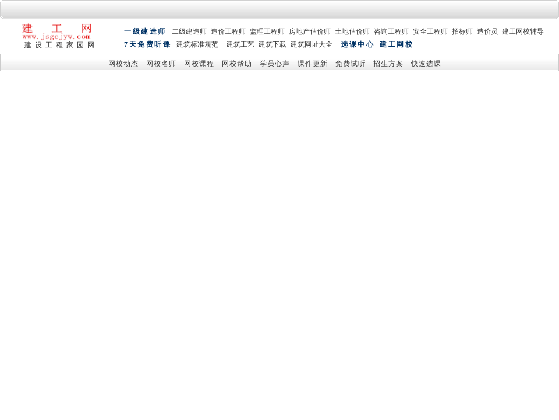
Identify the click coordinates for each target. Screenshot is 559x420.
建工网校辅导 (523, 32)
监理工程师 (267, 32)
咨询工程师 (391, 32)
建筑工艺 (240, 45)
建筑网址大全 (311, 45)
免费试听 (350, 64)
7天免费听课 (147, 45)
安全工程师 (430, 32)
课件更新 (313, 64)
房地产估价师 (310, 32)
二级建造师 (189, 32)
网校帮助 (237, 64)
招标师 (462, 32)
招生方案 (388, 64)
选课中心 (357, 45)
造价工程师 (228, 32)
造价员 (487, 32)
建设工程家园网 (61, 45)
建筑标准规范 (197, 45)
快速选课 (426, 64)
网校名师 (161, 64)
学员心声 (275, 64)
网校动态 (123, 64)
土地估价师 (352, 32)
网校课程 (199, 64)
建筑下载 (272, 45)
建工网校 (396, 45)
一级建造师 (145, 32)
